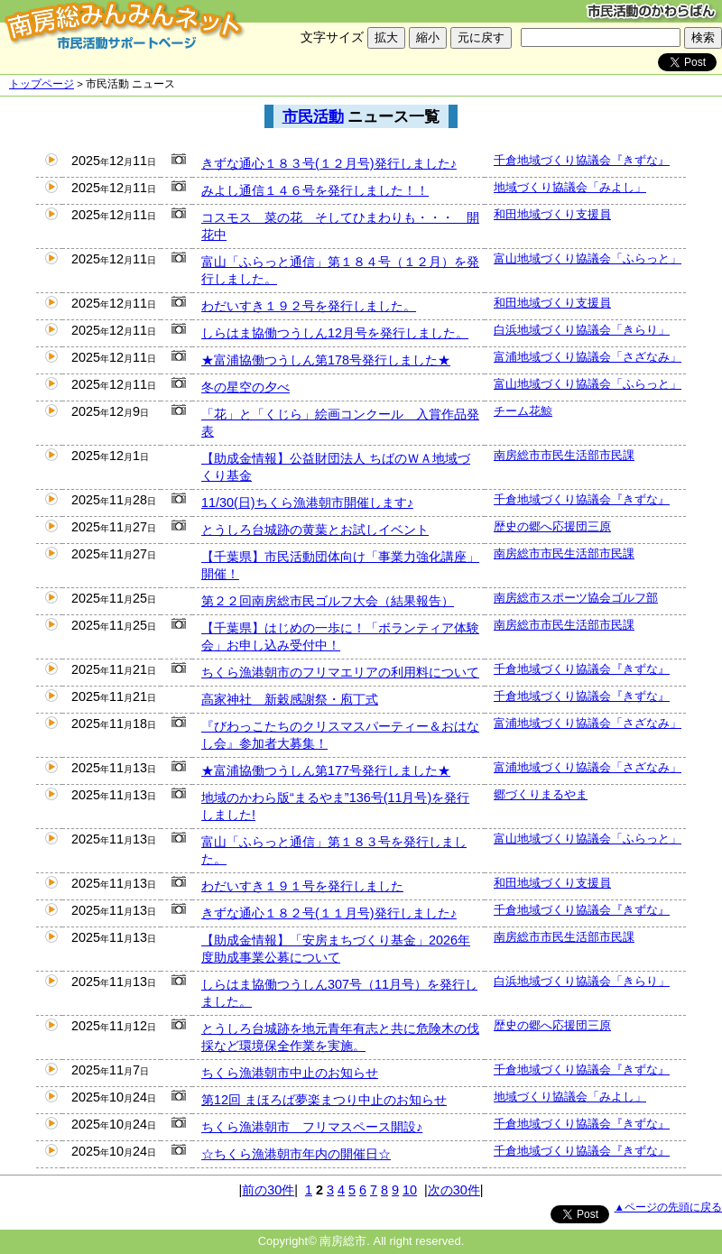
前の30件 (268, 1190)
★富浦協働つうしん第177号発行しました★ (325, 770)
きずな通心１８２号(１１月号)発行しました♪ (329, 913)
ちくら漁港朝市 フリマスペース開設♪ (311, 1127)
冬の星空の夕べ (245, 387)
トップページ (41, 83)
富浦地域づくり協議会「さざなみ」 (587, 357)
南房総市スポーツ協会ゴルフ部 (576, 597)
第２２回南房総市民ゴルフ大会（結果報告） (327, 601)
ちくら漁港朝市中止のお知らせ (289, 1072)
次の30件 (454, 1190)
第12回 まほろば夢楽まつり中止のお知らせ (324, 1100)
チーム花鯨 (523, 411)
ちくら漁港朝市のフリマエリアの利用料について (340, 672)
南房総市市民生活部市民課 (564, 455)
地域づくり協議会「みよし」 (570, 187)
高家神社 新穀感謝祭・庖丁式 (289, 699)
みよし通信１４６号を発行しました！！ (315, 190)
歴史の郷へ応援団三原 (552, 526)
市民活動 (313, 116)
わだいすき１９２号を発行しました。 (308, 306)
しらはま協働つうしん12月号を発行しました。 (334, 333)
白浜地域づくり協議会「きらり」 (582, 330)
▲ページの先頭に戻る (668, 1207)
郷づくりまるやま (541, 794)
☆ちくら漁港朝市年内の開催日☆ (296, 1154)
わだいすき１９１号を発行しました (302, 886)
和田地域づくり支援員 (552, 214)
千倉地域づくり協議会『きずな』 (582, 160)
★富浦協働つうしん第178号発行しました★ (325, 360)
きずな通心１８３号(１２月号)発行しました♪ (329, 163)
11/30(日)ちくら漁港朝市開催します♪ (307, 502)
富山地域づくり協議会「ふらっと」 (587, 258)
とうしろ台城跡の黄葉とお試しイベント (315, 529)
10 (410, 1190)
